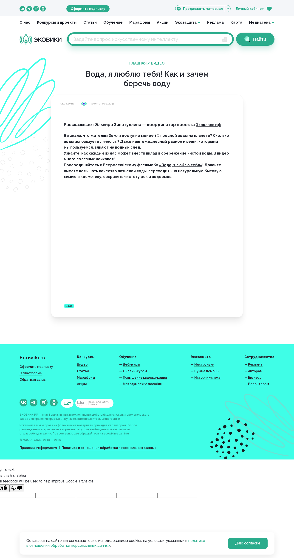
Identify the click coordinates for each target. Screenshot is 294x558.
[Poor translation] (16, 488)
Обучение (113, 22)
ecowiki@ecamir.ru (116, 433)
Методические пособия (142, 384)
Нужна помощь (206, 371)
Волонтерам (258, 384)
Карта (236, 22)
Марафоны (139, 22)
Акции (162, 22)
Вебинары (131, 364)
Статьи (90, 22)
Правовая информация (38, 448)
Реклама (215, 22)
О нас (25, 22)
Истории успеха (207, 377)
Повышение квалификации (145, 377)
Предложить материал (203, 9)
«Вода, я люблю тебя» (180, 165)
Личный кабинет (250, 9)
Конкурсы (85, 357)
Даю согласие (247, 543)
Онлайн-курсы (135, 371)
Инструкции (204, 364)
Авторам (255, 371)
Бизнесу (254, 377)
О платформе (31, 373)
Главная (138, 63)
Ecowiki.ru (32, 357)
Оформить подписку (88, 9)
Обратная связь (33, 379)
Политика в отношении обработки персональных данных (109, 448)
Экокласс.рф (208, 125)
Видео (158, 63)
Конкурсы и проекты (56, 22)
